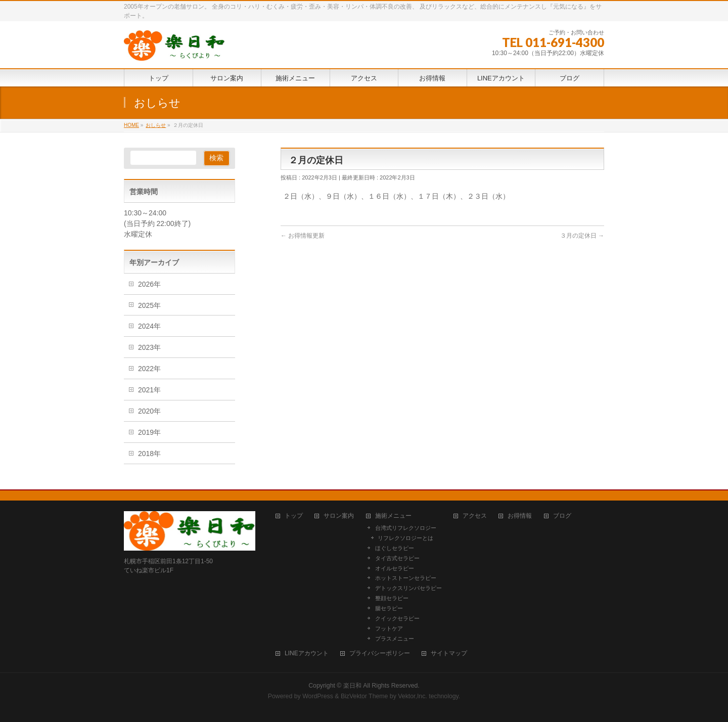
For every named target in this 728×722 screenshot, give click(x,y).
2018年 (149, 453)
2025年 (149, 305)
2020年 (149, 411)
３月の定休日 (582, 235)
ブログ (562, 516)
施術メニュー (393, 516)
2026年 (149, 284)
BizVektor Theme (364, 696)
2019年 (149, 432)
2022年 (149, 369)
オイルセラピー (394, 568)
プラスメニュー (394, 639)
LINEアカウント (307, 653)
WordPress (317, 696)
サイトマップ (449, 653)
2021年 (149, 390)
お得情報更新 (303, 235)
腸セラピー (389, 608)
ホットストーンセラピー (405, 578)
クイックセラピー (397, 618)
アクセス (475, 516)
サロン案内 (339, 516)
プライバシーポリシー (379, 653)
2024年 (149, 326)
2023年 (149, 347)
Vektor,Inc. (412, 696)
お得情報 (520, 516)
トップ (294, 516)
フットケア (389, 628)
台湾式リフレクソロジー (405, 528)
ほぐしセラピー (394, 548)
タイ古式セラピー (397, 558)
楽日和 (352, 685)
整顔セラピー (391, 598)
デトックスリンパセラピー (408, 588)
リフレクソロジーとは (405, 538)
